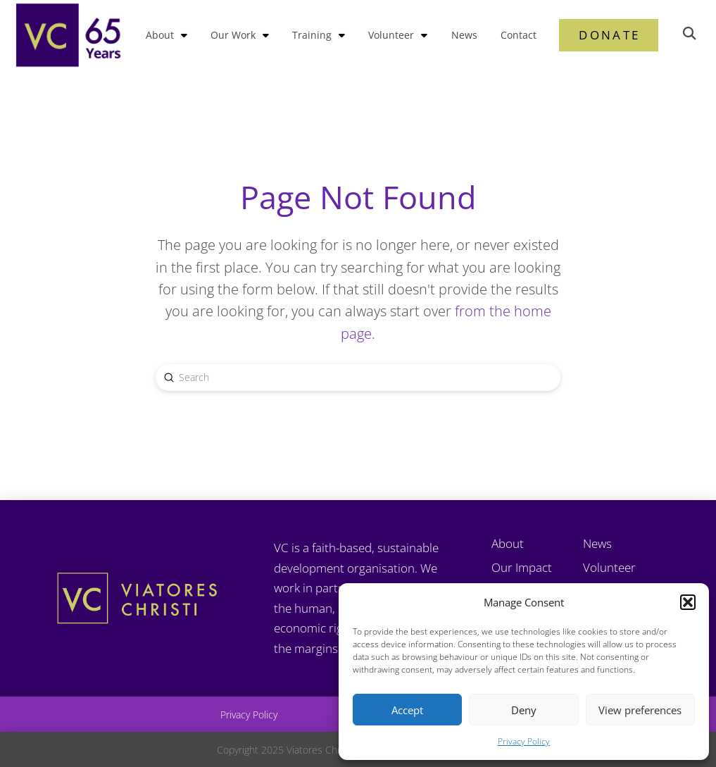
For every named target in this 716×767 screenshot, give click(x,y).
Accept (407, 710)
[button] (688, 602)
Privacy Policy (524, 741)
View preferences (640, 710)
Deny (523, 710)
